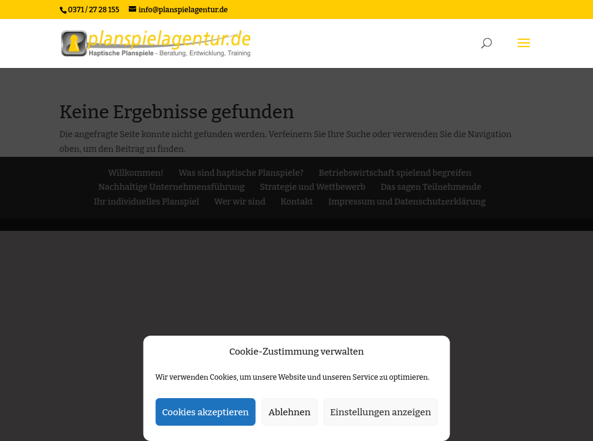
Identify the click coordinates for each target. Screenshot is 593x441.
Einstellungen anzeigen (380, 412)
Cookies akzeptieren (205, 412)
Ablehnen (290, 412)
